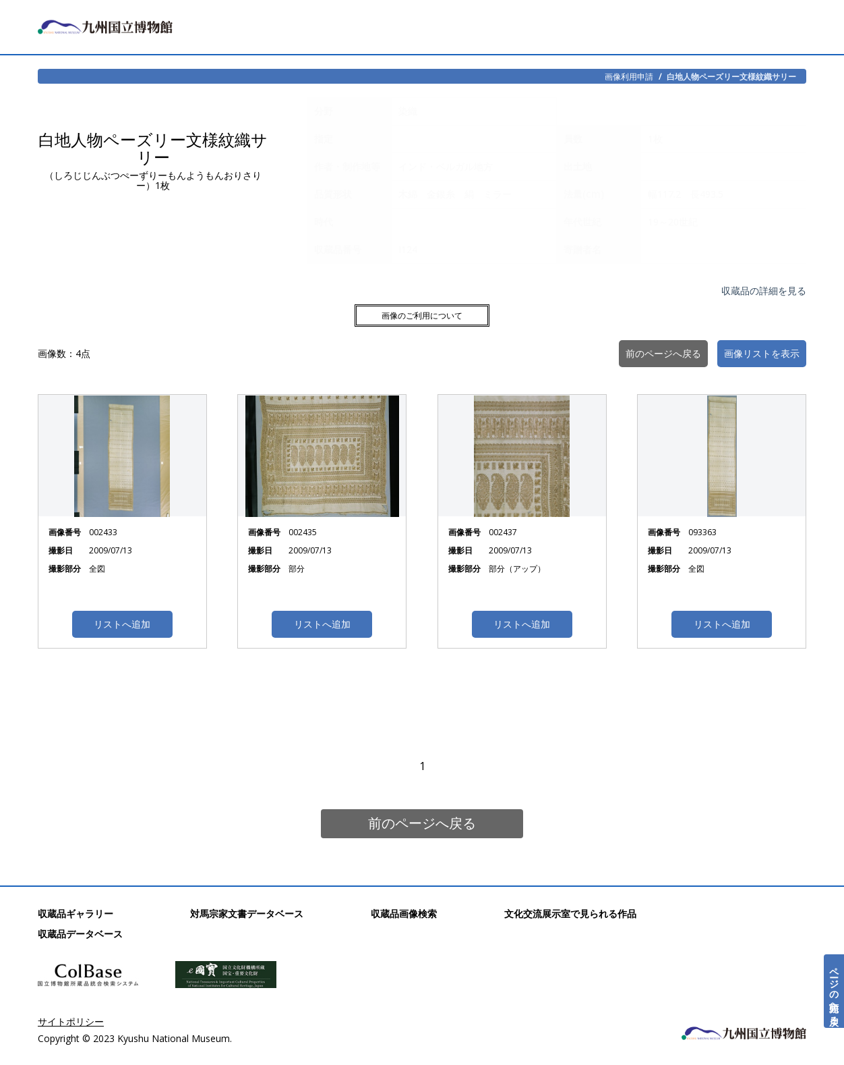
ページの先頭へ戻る (834, 991)
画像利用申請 (629, 76)
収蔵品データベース (80, 933)
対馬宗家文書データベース (246, 913)
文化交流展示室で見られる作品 (570, 913)
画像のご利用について (422, 315)
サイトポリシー (71, 1021)
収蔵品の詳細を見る (763, 290)
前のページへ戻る (422, 823)
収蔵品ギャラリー (75, 913)
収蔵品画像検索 (404, 913)
